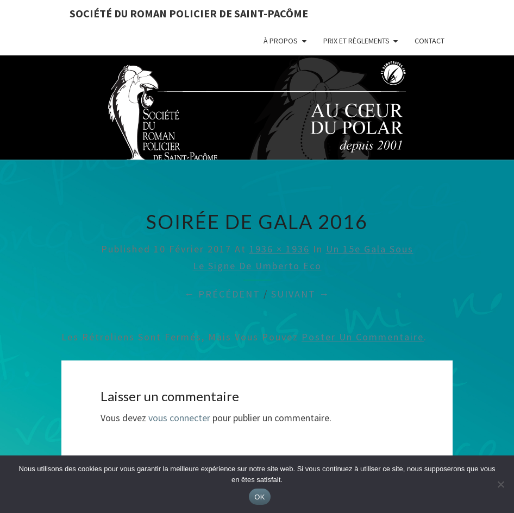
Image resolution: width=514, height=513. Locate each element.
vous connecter (179, 417)
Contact (429, 41)
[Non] (500, 484)
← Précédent (222, 294)
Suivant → (300, 294)
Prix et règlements (356, 41)
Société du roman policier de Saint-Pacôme (189, 13)
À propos (281, 41)
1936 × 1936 (279, 249)
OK (259, 497)
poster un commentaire (363, 337)
